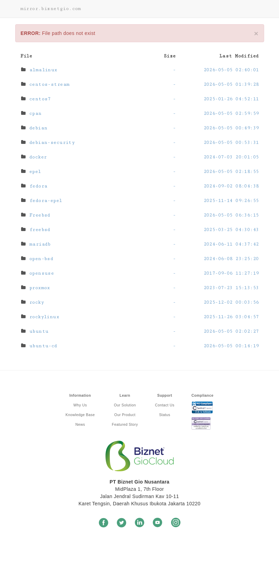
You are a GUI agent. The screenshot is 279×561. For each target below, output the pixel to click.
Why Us (80, 405)
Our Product (125, 415)
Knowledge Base (80, 415)
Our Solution (125, 405)
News (80, 424)
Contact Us (164, 405)
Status (164, 415)
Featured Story (125, 424)
